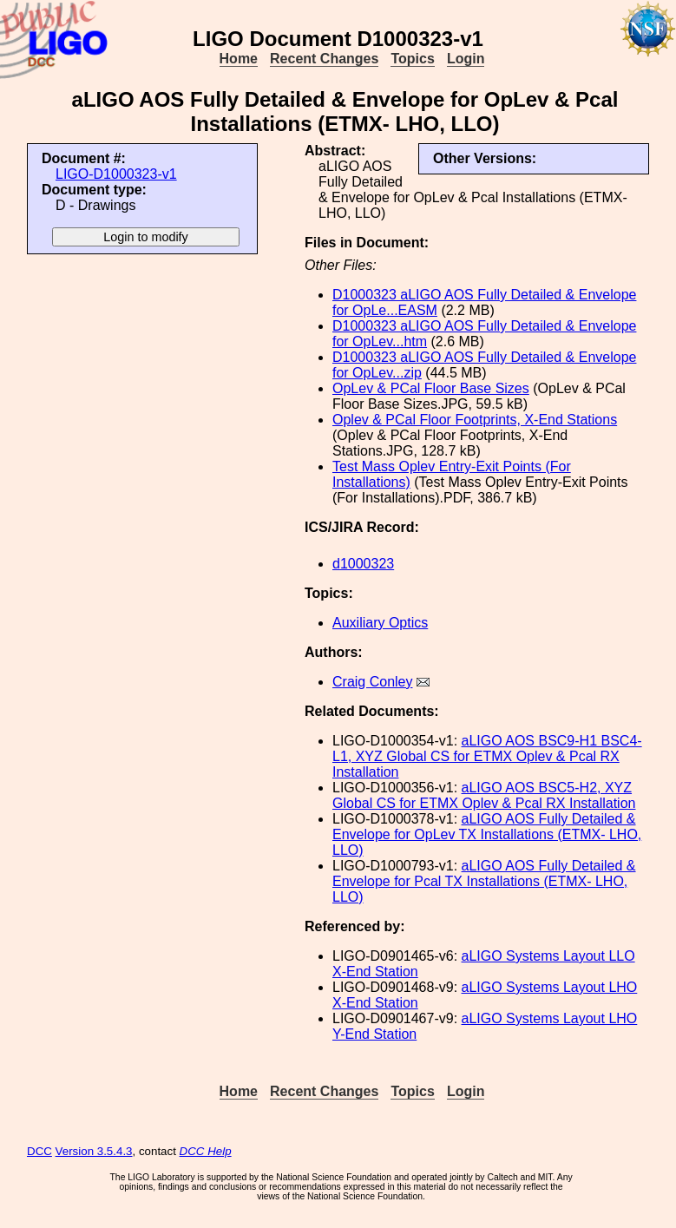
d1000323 (363, 563)
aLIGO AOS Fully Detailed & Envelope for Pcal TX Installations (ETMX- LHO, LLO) (484, 881)
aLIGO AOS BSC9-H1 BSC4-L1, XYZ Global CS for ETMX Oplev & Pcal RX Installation (487, 756)
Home (239, 58)
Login (466, 58)
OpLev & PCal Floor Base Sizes (430, 388)
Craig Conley (372, 681)
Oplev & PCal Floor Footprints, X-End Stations (474, 419)
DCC (39, 1151)
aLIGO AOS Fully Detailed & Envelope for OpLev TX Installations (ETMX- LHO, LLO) (486, 834)
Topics (412, 58)
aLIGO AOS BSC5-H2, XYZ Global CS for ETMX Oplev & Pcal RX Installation (483, 795)
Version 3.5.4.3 (94, 1151)
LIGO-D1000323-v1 (116, 174)
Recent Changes (324, 58)
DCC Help (206, 1151)
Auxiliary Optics (380, 622)
